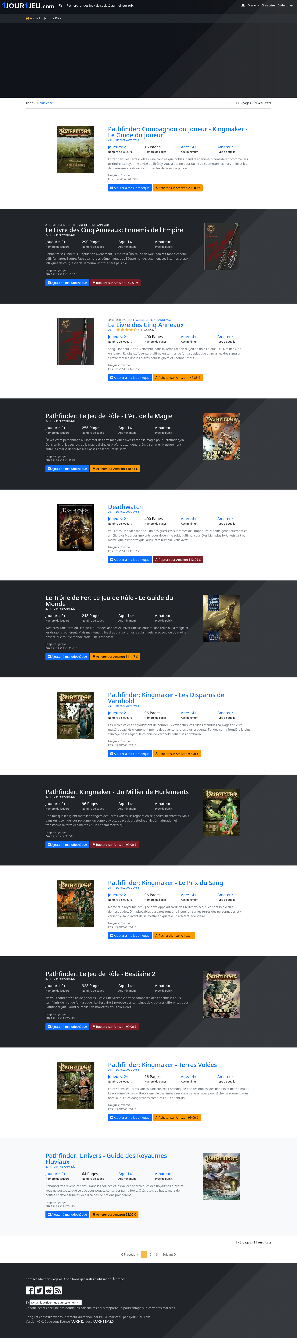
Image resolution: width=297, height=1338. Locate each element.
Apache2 (77, 1321)
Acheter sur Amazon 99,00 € (176, 1117)
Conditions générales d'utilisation (87, 1279)
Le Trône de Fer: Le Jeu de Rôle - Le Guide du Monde (109, 601)
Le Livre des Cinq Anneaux (91, 225)
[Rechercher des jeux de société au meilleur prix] (152, 5)
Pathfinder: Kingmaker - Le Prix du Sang (165, 883)
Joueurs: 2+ (118, 147)
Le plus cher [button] (43, 103)
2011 (111, 140)
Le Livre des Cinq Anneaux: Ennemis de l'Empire (114, 230)
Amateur (225, 147)
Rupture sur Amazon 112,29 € (178, 560)
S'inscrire (268, 5)
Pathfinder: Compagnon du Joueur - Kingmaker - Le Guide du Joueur (178, 132)
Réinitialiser (65, 80)
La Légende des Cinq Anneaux (150, 320)
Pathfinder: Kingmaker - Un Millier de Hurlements (117, 792)
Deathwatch (125, 507)
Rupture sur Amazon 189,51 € (115, 283)
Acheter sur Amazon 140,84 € (115, 469)
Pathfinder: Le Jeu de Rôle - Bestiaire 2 (100, 974)
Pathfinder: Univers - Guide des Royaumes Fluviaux (106, 1158)
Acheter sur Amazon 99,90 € (176, 754)
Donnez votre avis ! (127, 140)
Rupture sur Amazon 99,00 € (114, 845)
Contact (31, 1279)
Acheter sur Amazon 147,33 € (177, 378)
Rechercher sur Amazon (173, 935)
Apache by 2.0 (103, 1321)
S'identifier (285, 5)
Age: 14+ (188, 147)
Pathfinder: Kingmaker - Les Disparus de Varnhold (166, 698)
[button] (243, 5)
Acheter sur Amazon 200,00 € (177, 188)
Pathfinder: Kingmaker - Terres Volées (162, 1065)
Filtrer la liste (159, 80)
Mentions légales (50, 1279)
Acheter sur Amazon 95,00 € (114, 1214)
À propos (119, 1279)
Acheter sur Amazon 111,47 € (115, 657)
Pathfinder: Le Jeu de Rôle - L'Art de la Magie (108, 416)
